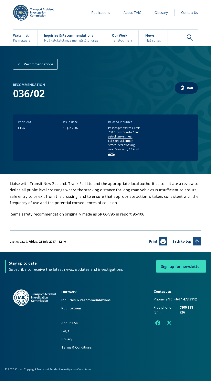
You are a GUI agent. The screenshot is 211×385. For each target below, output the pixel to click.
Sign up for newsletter (181, 270)
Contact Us (189, 12)
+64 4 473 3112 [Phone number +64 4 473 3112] (185, 303)
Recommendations (35, 64)
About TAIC (132, 12)
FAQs (65, 335)
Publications (100, 12)
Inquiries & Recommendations (85, 304)
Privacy (66, 343)
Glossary (161, 12)
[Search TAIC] (183, 37)
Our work (69, 296)
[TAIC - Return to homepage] (35, 323)
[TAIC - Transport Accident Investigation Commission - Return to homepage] (33, 13)
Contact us (162, 295)
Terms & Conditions (76, 351)
